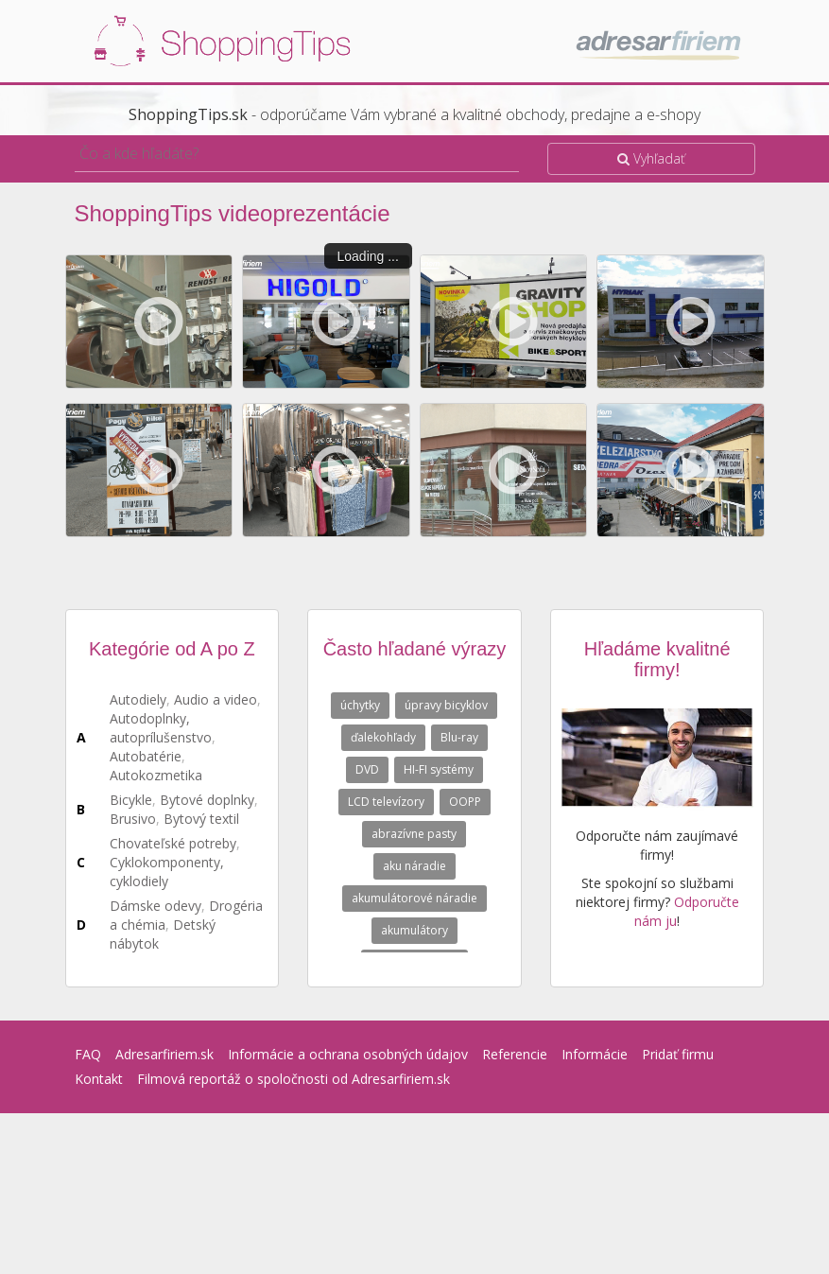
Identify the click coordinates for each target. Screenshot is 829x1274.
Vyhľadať (651, 158)
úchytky (360, 705)
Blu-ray (459, 737)
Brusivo (133, 819)
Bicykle (131, 800)
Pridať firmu (678, 1054)
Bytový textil (201, 819)
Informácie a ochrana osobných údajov (348, 1054)
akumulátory (414, 930)
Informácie (594, 1054)
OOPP (465, 802)
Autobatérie (145, 756)
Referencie (514, 1054)
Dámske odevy (155, 906)
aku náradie (414, 866)
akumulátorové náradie (414, 898)
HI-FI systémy (439, 769)
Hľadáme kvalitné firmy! (657, 659)
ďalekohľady (383, 737)
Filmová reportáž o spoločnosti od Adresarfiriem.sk (293, 1079)
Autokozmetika (156, 775)
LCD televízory (386, 802)
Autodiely (138, 699)
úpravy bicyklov (446, 705)
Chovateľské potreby (173, 843)
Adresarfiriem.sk (164, 1054)
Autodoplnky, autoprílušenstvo (161, 727)
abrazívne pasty (414, 834)
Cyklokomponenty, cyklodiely (167, 871)
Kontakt (99, 1079)
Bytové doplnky (207, 800)
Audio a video (215, 699)
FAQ (88, 1054)
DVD (367, 769)
